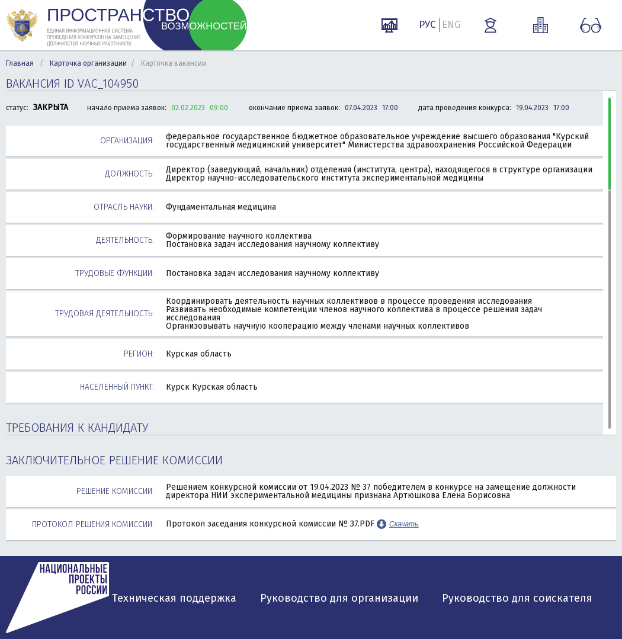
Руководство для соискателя (517, 598)
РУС (427, 24)
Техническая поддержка (174, 598)
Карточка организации (88, 63)
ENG (451, 24)
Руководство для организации (339, 598)
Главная (20, 63)
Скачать (403, 524)
